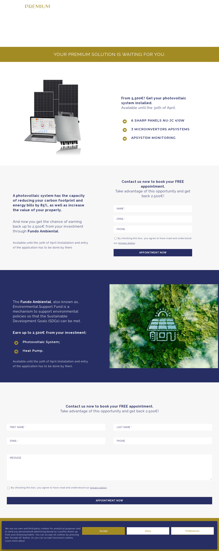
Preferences (192, 530)
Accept (103, 530)
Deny (148, 530)
